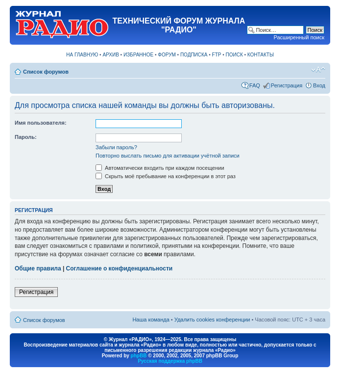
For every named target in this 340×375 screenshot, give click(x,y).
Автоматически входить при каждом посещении (160, 168)
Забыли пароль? (116, 147)
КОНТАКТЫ (260, 54)
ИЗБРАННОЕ (138, 54)
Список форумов (46, 72)
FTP (216, 54)
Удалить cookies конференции (212, 319)
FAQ (254, 85)
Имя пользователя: (41, 123)
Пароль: (26, 137)
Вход (319, 85)
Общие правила (38, 268)
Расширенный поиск (298, 37)
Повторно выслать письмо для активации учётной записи (168, 156)
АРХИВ (110, 54)
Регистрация (286, 85)
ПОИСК (234, 54)
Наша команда (150, 319)
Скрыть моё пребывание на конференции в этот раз (166, 176)
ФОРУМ (167, 54)
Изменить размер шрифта (318, 69)
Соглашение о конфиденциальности (119, 268)
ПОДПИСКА (194, 54)
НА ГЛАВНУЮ (82, 54)
